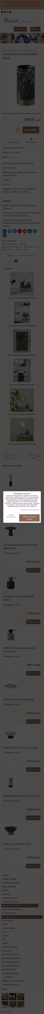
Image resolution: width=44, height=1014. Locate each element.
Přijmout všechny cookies (29, 518)
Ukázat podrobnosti (11, 516)
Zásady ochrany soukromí (30, 509)
